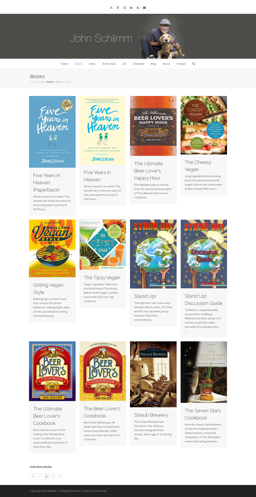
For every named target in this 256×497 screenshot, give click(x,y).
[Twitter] (111, 8)
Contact (181, 64)
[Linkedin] (131, 8)
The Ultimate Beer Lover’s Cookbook (47, 416)
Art (124, 64)
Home (64, 64)
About (166, 64)
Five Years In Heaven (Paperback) (46, 182)
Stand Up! (145, 296)
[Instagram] (124, 8)
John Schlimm (49, 491)
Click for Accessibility (95, 491)
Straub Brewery (151, 415)
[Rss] (138, 8)
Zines (92, 64)
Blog (153, 64)
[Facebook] (118, 8)
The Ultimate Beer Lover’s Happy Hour (148, 171)
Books (78, 64)
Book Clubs (109, 64)
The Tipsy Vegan (102, 277)
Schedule (138, 64)
